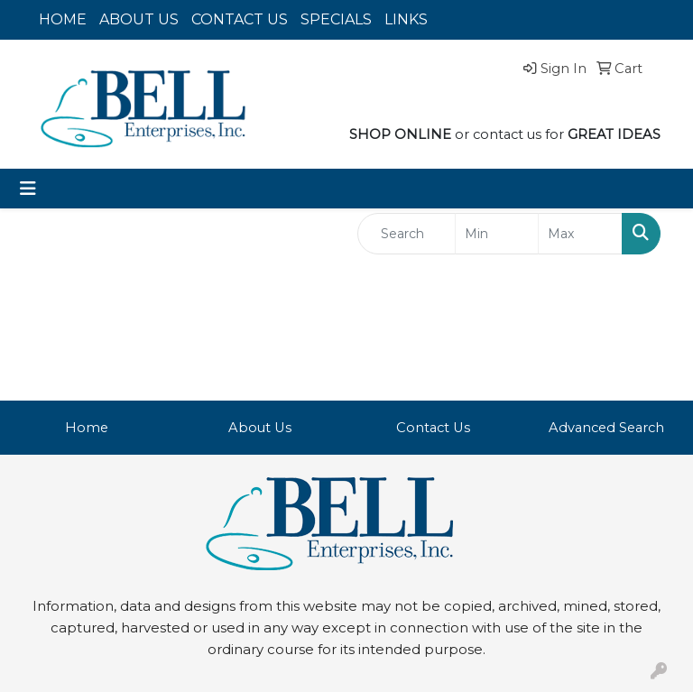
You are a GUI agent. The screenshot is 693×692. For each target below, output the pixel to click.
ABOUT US (139, 19)
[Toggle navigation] (28, 188)
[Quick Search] (406, 233)
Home (86, 428)
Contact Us (433, 428)
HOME (63, 19)
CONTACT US (239, 19)
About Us (259, 428)
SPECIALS (336, 19)
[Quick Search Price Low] (497, 233)
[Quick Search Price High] (580, 233)
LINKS (406, 19)
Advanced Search (606, 428)
